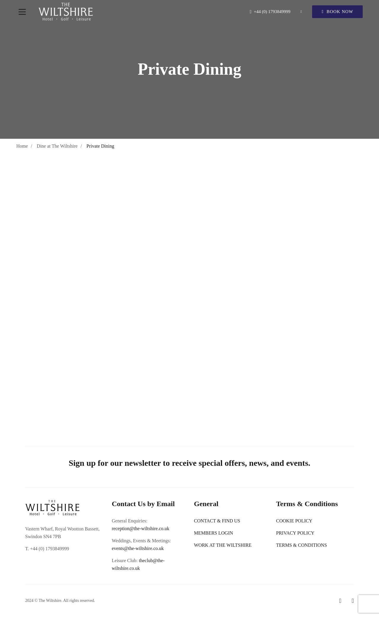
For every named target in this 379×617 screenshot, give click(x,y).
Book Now (337, 11)
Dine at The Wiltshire (57, 146)
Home (22, 146)
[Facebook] (340, 600)
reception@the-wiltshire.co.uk (140, 528)
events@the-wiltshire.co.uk (138, 548)
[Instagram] (352, 600)
